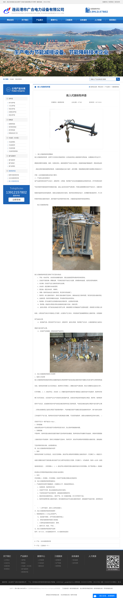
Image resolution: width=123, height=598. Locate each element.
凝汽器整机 (12, 166)
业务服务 (75, 556)
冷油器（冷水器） (14, 138)
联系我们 (111, 2)
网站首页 (100, 87)
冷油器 (12, 79)
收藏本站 (105, 2)
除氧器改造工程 (13, 133)
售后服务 (75, 560)
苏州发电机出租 (54, 595)
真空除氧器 (12, 130)
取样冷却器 (74, 595)
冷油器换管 (12, 145)
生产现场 (58, 563)
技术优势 (75, 563)
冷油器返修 (12, 148)
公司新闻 (41, 560)
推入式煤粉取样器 (14, 181)
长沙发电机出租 (65, 595)
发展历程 (7, 566)
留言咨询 (117, 2)
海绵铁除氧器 (12, 127)
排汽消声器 (12, 102)
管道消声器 (12, 109)
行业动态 (41, 563)
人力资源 (92, 556)
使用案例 (58, 560)
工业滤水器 (65, 588)
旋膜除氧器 (12, 124)
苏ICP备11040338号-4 (21, 588)
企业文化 (7, 563)
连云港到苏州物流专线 (86, 588)
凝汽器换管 (12, 156)
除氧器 (11, 120)
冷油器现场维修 (13, 151)
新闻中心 (41, 556)
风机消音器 (18, 79)
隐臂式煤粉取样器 (14, 175)
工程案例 (58, 556)
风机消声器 (12, 115)
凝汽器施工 (12, 163)
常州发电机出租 (108, 588)
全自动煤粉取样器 (14, 178)
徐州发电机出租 (98, 588)
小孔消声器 (12, 106)
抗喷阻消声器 (12, 112)
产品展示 (107, 87)
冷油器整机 (12, 142)
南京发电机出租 (74, 588)
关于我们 (7, 556)
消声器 (11, 98)
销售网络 (58, 566)
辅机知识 (41, 566)
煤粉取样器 (12, 171)
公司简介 (7, 560)
